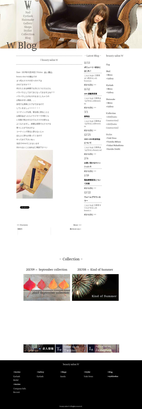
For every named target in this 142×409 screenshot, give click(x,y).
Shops (28, 27)
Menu (109, 75)
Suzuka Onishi (113, 149)
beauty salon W (71, 364)
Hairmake (28, 19)
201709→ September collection (46, 269)
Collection (27, 34)
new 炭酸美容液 (90, 93)
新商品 (87, 116)
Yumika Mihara (114, 141)
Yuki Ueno (111, 138)
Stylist (28, 30)
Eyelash (28, 16)
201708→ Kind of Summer (95, 269)
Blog (28, 38)
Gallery (27, 23)
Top (108, 64)
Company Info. (19, 388)
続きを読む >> (90, 84)
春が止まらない (75, 229)
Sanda (63, 376)
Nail (27, 12)
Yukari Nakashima (115, 145)
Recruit (16, 392)
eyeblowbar (113, 376)
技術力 (20, 229)
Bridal (15, 380)
